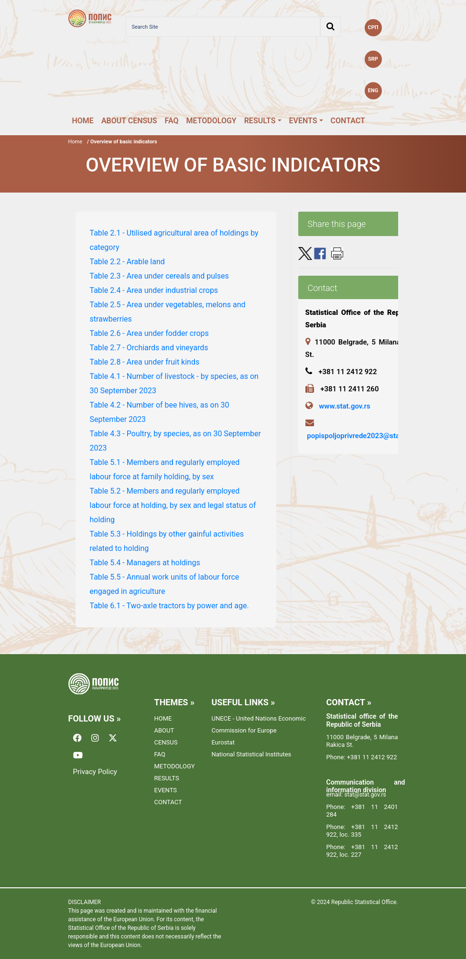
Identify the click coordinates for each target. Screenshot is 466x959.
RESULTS (260, 120)
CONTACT (348, 120)
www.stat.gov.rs (344, 406)
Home (75, 142)
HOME (83, 120)
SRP (373, 59)
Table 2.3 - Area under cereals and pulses (159, 275)
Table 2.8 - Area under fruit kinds (145, 361)
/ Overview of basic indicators (122, 142)
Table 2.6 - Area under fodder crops (149, 333)
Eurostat (223, 742)
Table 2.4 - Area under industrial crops (154, 290)
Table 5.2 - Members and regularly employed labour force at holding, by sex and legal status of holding (173, 505)
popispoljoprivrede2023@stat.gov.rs (365, 435)
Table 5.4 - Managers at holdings (145, 562)
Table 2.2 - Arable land (127, 261)
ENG (373, 90)
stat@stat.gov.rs (365, 794)
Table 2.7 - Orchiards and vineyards (149, 347)
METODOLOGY (211, 120)
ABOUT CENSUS (129, 120)
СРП (373, 27)
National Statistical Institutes (252, 754)
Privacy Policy (95, 772)
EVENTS (303, 120)
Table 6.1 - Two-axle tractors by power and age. (169, 605)
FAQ (172, 120)
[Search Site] (223, 27)
